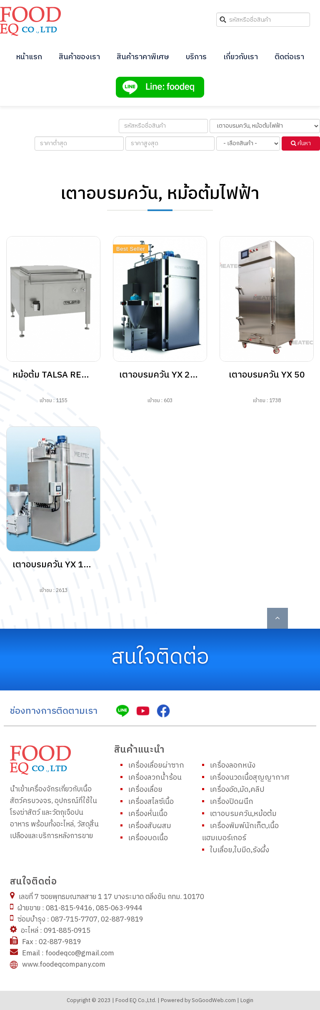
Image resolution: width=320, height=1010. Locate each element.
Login (246, 1000)
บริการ (196, 57)
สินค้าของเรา (79, 57)
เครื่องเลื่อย (145, 789)
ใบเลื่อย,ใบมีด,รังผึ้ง (239, 850)
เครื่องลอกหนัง (232, 765)
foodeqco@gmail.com (79, 953)
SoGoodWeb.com (213, 1000)
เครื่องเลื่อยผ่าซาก (156, 765)
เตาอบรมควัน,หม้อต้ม (243, 814)
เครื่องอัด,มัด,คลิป (237, 789)
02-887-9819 (122, 919)
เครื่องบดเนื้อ (148, 838)
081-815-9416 (68, 908)
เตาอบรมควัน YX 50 (267, 375)
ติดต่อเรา (289, 57)
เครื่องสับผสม (149, 826)
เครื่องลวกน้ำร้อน (155, 777)
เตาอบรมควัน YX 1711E (58, 565)
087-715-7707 (73, 919)
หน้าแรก (29, 57)
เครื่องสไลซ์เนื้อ (151, 802)
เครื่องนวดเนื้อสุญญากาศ (250, 777)
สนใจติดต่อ (160, 657)
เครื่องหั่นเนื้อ (148, 814)
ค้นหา (301, 143)
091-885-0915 (66, 931)
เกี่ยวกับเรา (240, 57)
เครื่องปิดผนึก (231, 802)
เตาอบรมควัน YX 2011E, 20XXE (181, 375)
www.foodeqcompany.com (63, 964)
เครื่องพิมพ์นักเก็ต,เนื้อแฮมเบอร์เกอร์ (240, 832)
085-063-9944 (119, 908)
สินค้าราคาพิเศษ (143, 57)
